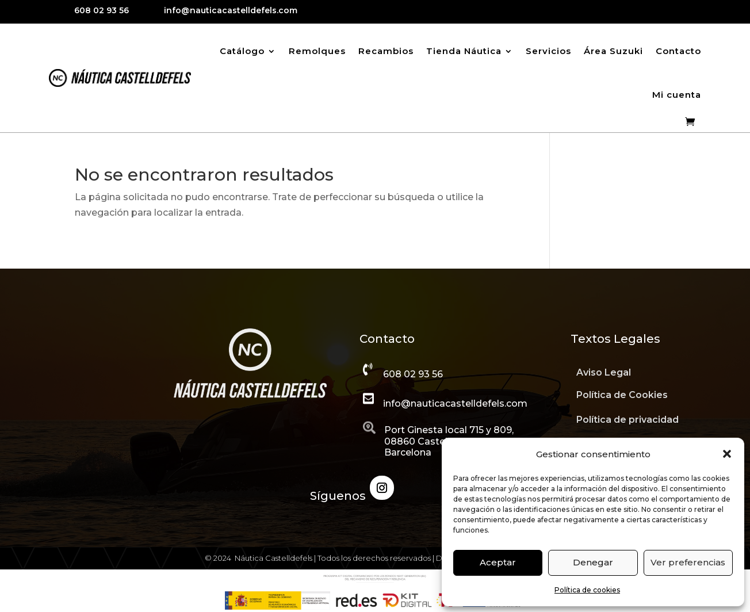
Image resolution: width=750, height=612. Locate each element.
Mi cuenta (676, 94)
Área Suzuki (613, 50)
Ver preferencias (687, 562)
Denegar (593, 562)
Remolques (317, 50)
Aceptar (498, 562)
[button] (727, 454)
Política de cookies (587, 590)
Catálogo (242, 50)
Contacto (678, 50)
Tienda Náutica (464, 50)
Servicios (548, 50)
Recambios (386, 50)
